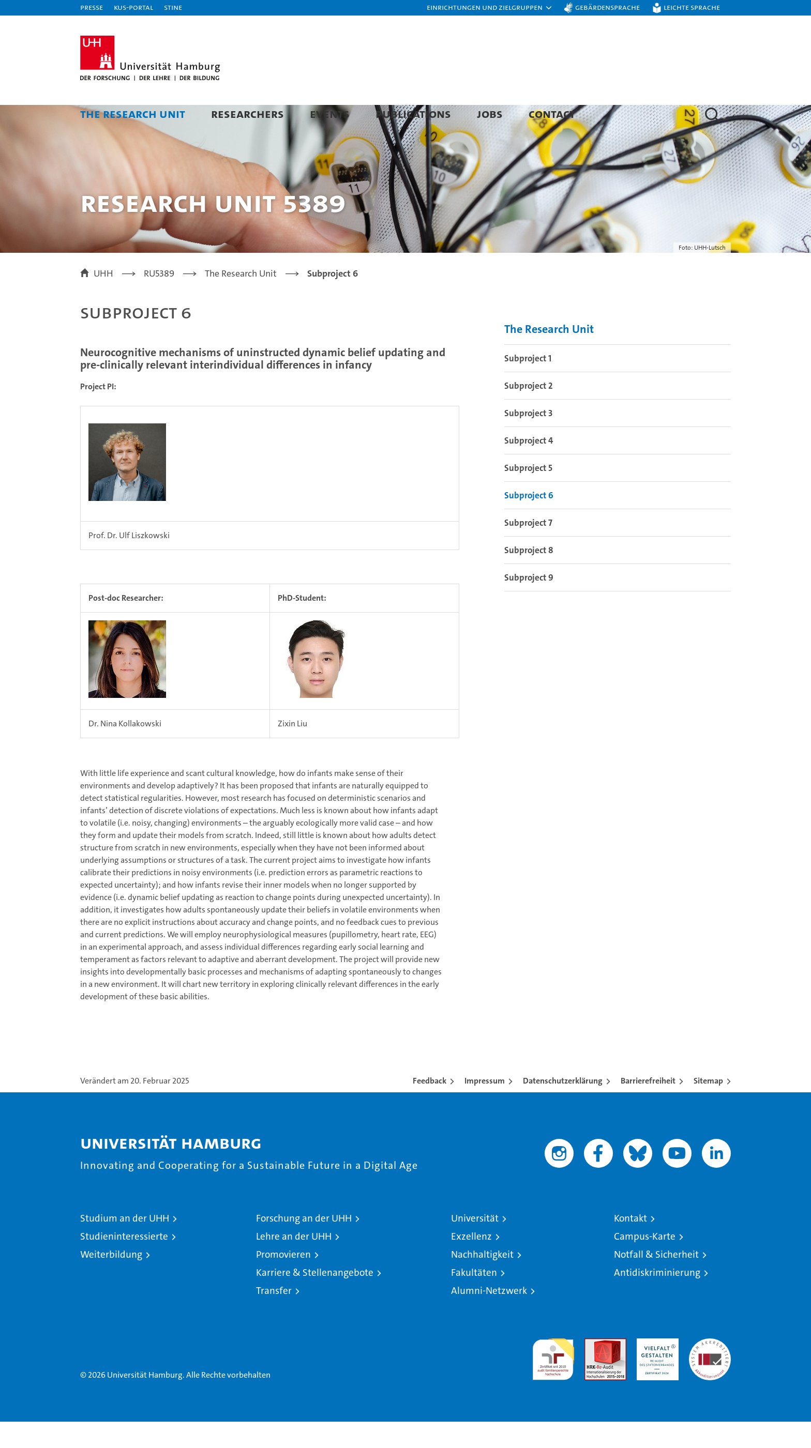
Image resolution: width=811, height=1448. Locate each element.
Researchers (247, 113)
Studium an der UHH (124, 1244)
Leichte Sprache (692, 7)
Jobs (490, 113)
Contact (552, 113)
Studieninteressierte (124, 1262)
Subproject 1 (527, 384)
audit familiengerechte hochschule (553, 1381)
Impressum (484, 1107)
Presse (91, 7)
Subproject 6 (528, 521)
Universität (475, 1244)
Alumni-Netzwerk (489, 1316)
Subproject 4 (528, 466)
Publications (413, 113)
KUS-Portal (133, 7)
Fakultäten (474, 1298)
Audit (594, 1370)
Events (330, 113)
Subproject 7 (528, 549)
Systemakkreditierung (710, 1370)
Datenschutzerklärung (563, 1107)
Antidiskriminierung (657, 1298)
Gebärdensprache (607, 7)
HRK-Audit (655, 1370)
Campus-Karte (644, 1262)
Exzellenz (471, 1262)
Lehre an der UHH (294, 1262)
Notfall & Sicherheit (656, 1280)
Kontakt (630, 1244)
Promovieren (283, 1280)
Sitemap (708, 1107)
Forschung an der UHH (304, 1244)
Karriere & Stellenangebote (314, 1298)
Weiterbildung (111, 1280)
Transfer (274, 1316)
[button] (490, 8)
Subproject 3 (528, 439)
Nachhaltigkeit (482, 1280)
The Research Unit (132, 113)
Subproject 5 (528, 494)
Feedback (429, 1107)
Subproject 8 (528, 576)
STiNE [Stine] (173, 7)
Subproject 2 (528, 412)
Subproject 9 (528, 603)
